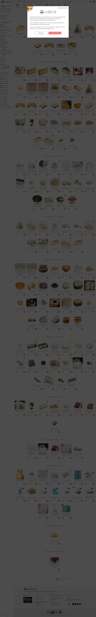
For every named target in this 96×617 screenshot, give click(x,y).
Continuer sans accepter (62, 7)
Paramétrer (41, 33)
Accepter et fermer (55, 33)
